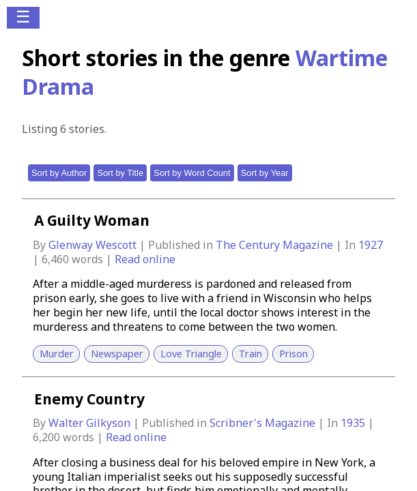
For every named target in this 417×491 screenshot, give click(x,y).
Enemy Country (89, 398)
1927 (370, 244)
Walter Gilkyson (90, 422)
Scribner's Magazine (264, 422)
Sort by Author (59, 173)
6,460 (55, 259)
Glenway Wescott (93, 244)
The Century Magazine (276, 244)
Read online (145, 259)
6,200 (46, 437)
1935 (354, 422)
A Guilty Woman (91, 220)
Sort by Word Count (192, 173)
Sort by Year (265, 173)
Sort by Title (120, 173)
